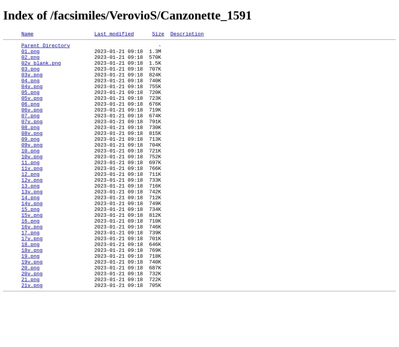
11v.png (32, 194)
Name (27, 34)
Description (187, 34)
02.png (30, 61)
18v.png (32, 293)
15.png (30, 244)
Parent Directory (45, 47)
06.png (30, 117)
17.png (30, 272)
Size (158, 34)
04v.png (32, 96)
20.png (30, 314)
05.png (30, 103)
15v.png (32, 251)
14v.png (32, 237)
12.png (30, 201)
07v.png (32, 138)
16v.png (32, 265)
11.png (30, 187)
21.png (30, 328)
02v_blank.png (41, 68)
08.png (30, 145)
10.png (30, 173)
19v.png (32, 307)
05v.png (32, 110)
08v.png (32, 152)
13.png (30, 216)
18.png (30, 286)
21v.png (32, 335)
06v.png (32, 124)
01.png (30, 54)
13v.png (32, 223)
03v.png (32, 82)
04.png (30, 89)
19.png (30, 300)
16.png (30, 258)
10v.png (32, 180)
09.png (30, 159)
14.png (30, 230)
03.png (30, 75)
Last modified (114, 34)
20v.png (32, 321)
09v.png (32, 166)
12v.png (32, 208)
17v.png (32, 279)
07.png (30, 131)
